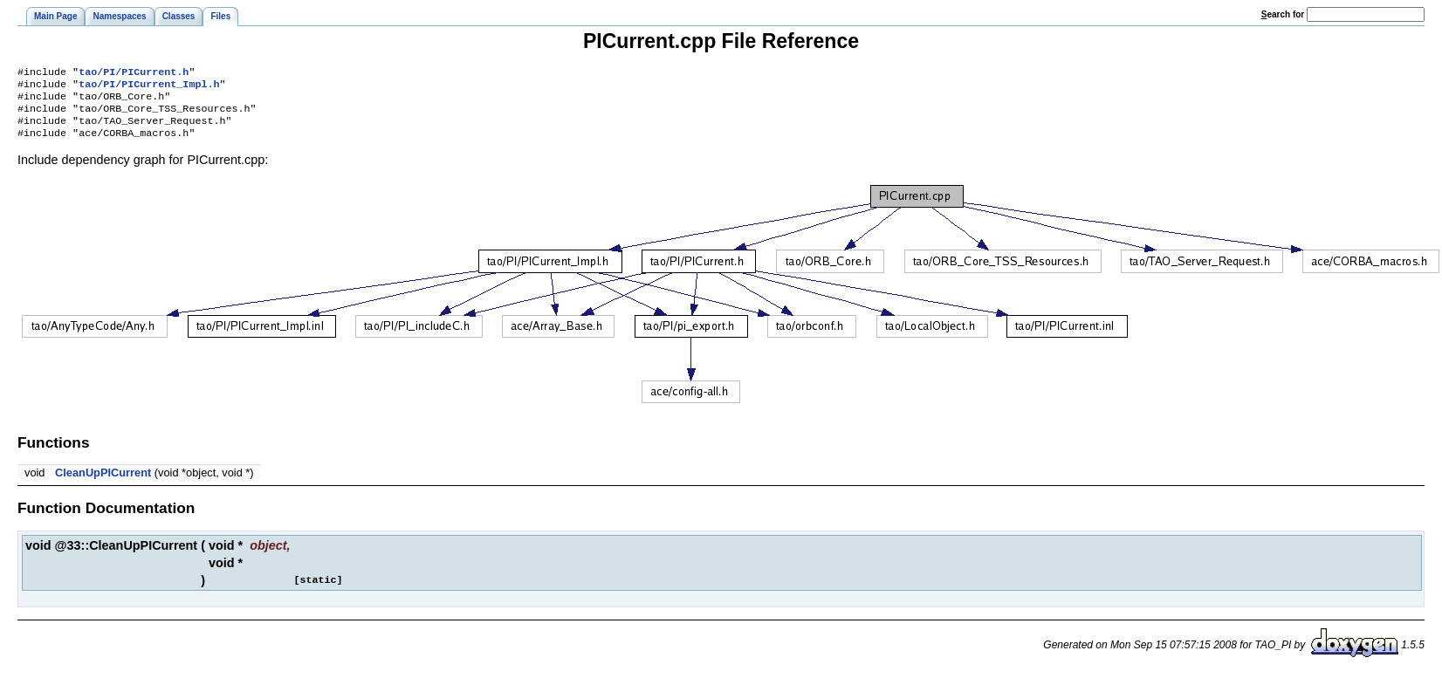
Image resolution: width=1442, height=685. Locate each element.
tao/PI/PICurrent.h (134, 73)
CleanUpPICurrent (103, 483)
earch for (1283, 14)
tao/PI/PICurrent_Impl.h (149, 87)
